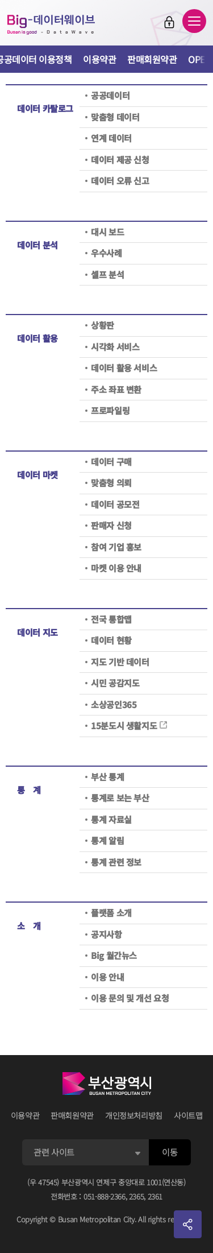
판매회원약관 (152, 59)
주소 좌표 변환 (116, 389)
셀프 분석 (107, 274)
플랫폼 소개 (111, 913)
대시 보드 (107, 232)
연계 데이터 (111, 138)
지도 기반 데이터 (120, 662)
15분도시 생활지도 (129, 725)
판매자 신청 (111, 525)
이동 (169, 1152)
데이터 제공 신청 (120, 160)
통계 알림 (107, 840)
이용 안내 (107, 977)
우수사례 (106, 253)
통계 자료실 (111, 819)
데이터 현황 (111, 640)
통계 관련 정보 (116, 862)
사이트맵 (188, 1115)
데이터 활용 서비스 (124, 368)
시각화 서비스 (115, 347)
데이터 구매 (111, 462)
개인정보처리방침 (133, 1115)
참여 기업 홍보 (116, 547)
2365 (136, 1196)
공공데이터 (110, 95)
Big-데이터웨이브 (51, 24)
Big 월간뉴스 (114, 955)
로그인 (169, 22)
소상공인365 (113, 704)
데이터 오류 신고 (120, 181)
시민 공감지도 (115, 683)
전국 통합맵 (111, 619)
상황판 (102, 325)
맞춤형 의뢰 (111, 483)
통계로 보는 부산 (120, 798)
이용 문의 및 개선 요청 (130, 998)
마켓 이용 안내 (116, 568)
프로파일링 (110, 410)
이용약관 (99, 59)
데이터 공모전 (115, 504)
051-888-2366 (104, 1196)
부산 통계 (107, 777)
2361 (155, 1196)
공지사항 (106, 934)
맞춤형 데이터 (115, 117)
